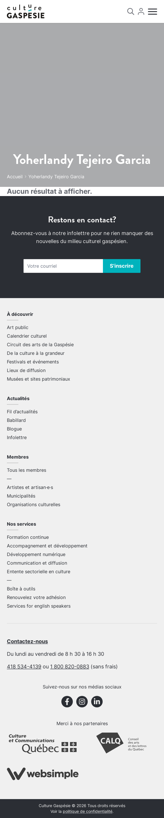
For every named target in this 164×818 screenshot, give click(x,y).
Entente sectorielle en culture (38, 571)
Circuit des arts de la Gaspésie (40, 344)
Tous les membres (26, 470)
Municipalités (21, 496)
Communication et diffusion (37, 563)
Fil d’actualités (22, 411)
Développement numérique (36, 554)
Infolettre (17, 437)
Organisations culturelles (33, 504)
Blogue (14, 429)
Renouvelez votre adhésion (36, 597)
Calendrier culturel (27, 336)
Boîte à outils (21, 589)
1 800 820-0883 (69, 667)
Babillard (16, 420)
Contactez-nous (27, 641)
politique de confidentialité (87, 811)
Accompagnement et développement (47, 546)
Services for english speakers (39, 606)
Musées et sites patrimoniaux (38, 379)
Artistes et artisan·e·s (30, 487)
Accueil (15, 176)
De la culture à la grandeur (36, 353)
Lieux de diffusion (26, 370)
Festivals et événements (33, 362)
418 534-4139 (24, 667)
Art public (17, 327)
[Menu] (152, 12)
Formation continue (28, 537)
